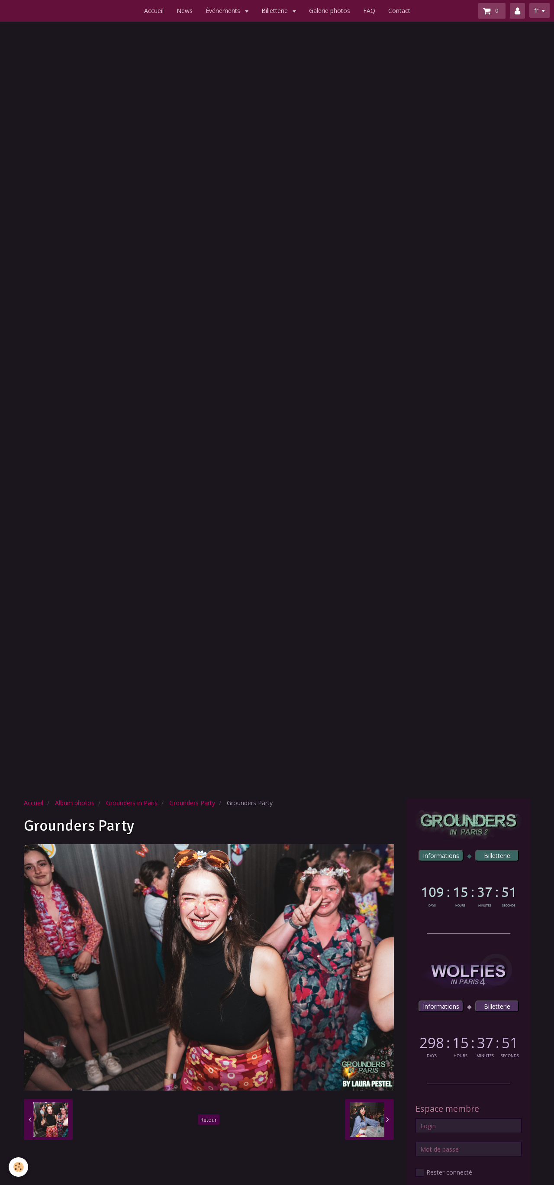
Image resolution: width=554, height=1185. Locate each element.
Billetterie (275, 10)
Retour (208, 1119)
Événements (224, 10)
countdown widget (469, 894)
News (185, 10)
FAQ (369, 10)
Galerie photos (329, 10)
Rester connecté (444, 1172)
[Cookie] (18, 1167)
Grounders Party (192, 803)
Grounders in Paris (132, 803)
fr (536, 10)
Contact (399, 10)
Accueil (154, 10)
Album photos (74, 803)
